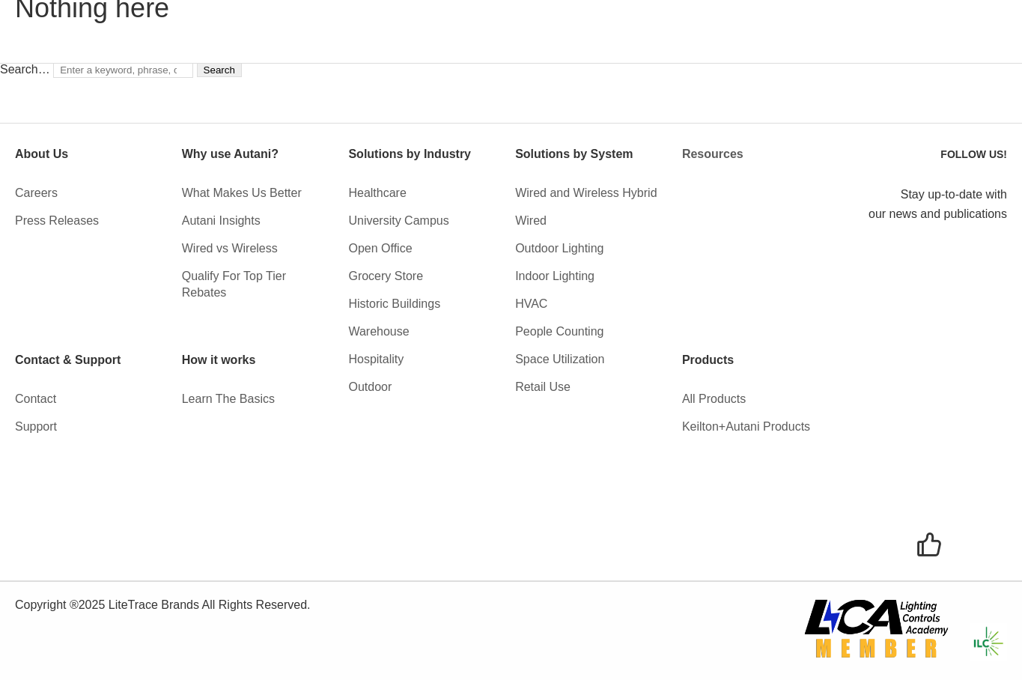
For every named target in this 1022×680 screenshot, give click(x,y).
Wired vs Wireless (230, 248)
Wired (531, 220)
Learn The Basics (228, 398)
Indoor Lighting (554, 276)
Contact (35, 398)
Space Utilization (559, 359)
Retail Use (543, 386)
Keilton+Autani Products (746, 426)
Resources (712, 154)
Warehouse (378, 331)
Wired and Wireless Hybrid (586, 192)
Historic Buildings (394, 303)
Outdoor (370, 386)
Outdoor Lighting (559, 248)
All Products (714, 398)
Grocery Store (385, 276)
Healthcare (377, 192)
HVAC (531, 303)
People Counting (559, 331)
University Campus (398, 220)
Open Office (380, 248)
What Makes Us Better (242, 192)
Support (36, 426)
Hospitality (376, 359)
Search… (25, 69)
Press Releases (57, 220)
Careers (36, 192)
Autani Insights (221, 220)
